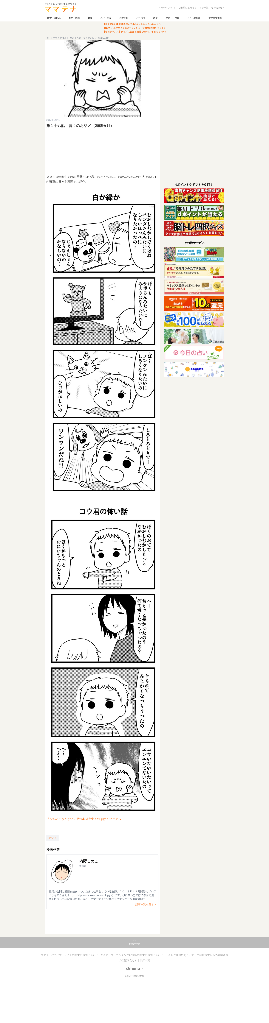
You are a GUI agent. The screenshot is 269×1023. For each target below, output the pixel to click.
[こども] (52, 838)
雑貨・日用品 (54, 18)
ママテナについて (52, 955)
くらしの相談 (193, 18)
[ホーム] (48, 38)
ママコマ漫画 (215, 18)
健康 (90, 18)
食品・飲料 (74, 18)
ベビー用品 (105, 18)
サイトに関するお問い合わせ (81, 955)
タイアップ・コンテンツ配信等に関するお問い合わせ (132, 955)
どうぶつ (140, 18)
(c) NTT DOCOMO (134, 976)
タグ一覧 (145, 960)
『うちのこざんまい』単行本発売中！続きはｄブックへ (83, 819)
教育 (155, 18)
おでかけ (123, 18)
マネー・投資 (172, 18)
